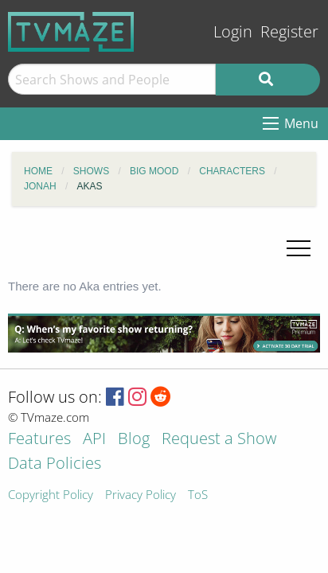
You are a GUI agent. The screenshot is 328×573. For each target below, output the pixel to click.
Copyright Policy (50, 495)
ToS (198, 495)
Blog (134, 440)
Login (232, 31)
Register (289, 31)
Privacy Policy (140, 495)
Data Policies (54, 464)
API (94, 440)
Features (39, 440)
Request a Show (219, 440)
